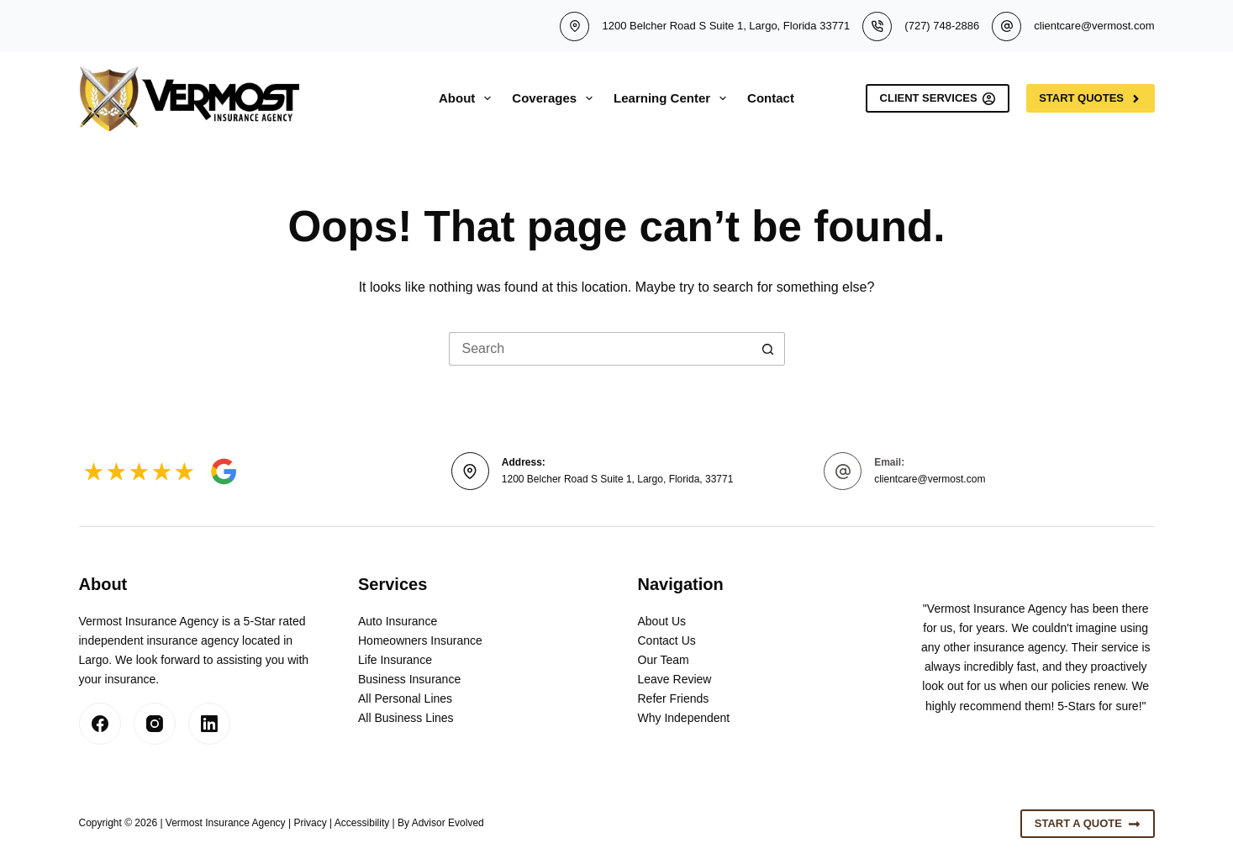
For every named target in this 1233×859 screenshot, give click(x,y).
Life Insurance (395, 660)
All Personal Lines (405, 698)
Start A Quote (1088, 823)
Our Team (663, 660)
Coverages (555, 98)
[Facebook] (100, 724)
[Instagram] (155, 724)
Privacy (309, 823)
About (468, 98)
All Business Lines (406, 718)
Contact (770, 98)
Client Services (938, 98)
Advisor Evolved (448, 823)
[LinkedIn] (209, 724)
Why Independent (684, 718)
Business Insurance (409, 679)
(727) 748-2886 (941, 25)
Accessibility (362, 823)
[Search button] (768, 349)
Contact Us (667, 640)
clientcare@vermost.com (1094, 25)
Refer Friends (673, 698)
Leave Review (675, 679)
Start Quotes (1090, 98)
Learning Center (673, 98)
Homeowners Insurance (420, 640)
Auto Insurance (397, 621)
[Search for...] (600, 349)
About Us (662, 621)
